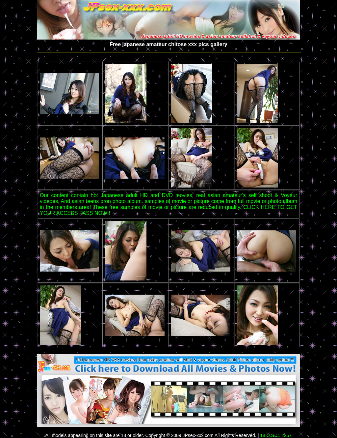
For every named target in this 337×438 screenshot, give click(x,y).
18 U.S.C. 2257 (276, 435)
